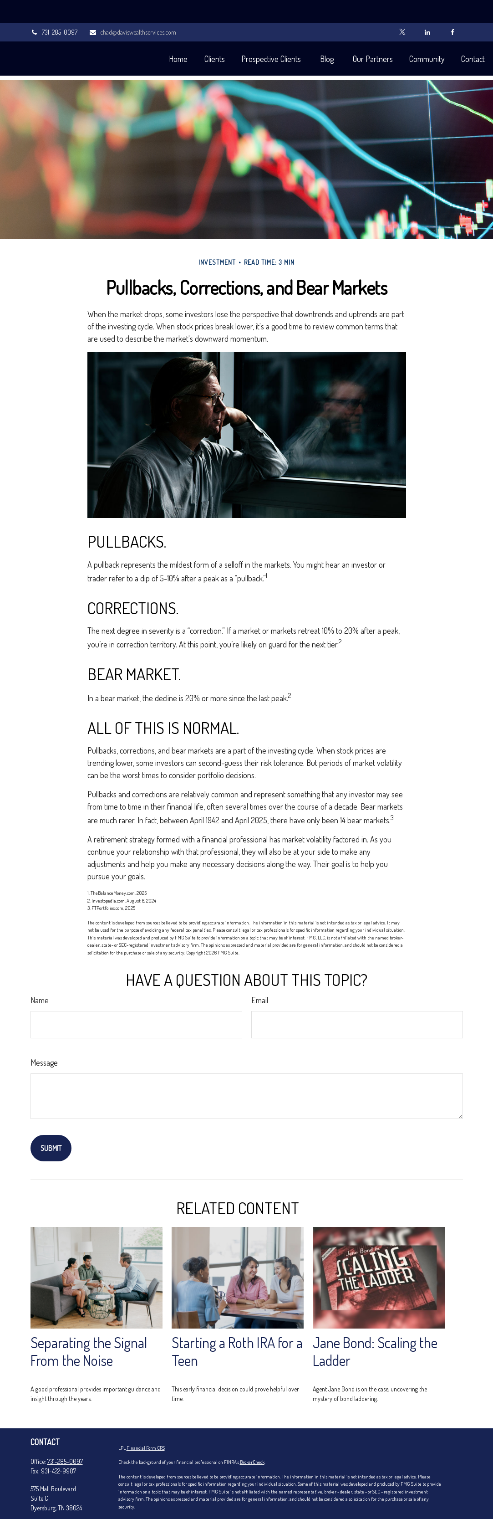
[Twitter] (402, 9)
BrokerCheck (252, 1435)
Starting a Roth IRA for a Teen (237, 1324)
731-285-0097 (53, 9)
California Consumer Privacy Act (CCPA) (316, 1493)
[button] (153, 35)
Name (39, 973)
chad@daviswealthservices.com (132, 9)
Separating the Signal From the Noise (88, 1324)
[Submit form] (50, 1121)
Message (44, 1035)
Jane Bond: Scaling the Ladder (375, 1324)
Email (259, 973)
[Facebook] (452, 9)
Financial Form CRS (146, 1420)
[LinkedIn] (427, 9)
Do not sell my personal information (216, 1501)
